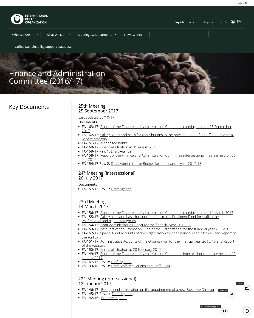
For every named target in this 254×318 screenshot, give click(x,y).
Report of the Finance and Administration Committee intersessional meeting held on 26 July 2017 (159, 157)
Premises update (114, 297)
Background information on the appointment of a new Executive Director (157, 289)
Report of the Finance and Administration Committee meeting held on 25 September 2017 (156, 128)
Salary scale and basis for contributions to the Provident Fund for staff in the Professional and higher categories (150, 218)
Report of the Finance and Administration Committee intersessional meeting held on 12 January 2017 (159, 255)
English (179, 22)
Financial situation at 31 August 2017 (129, 147)
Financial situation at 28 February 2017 (130, 249)
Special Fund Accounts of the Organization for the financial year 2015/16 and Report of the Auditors (159, 235)
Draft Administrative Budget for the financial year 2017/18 (156, 163)
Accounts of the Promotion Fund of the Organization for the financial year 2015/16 (164, 229)
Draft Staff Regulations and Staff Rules (140, 265)
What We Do (55, 34)
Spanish (222, 22)
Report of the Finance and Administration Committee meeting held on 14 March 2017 (166, 212)
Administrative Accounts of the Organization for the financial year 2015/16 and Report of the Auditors (158, 243)
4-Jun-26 (244, 3)
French (192, 22)
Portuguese (207, 22)
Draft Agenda (121, 151)
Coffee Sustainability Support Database (43, 46)
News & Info (133, 34)
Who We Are (21, 34)
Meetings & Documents (95, 34)
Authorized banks (113, 143)
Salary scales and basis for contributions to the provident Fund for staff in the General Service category (158, 136)
